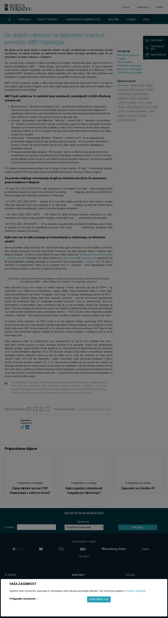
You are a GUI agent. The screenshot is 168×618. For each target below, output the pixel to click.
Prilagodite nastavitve (23, 598)
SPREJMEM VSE (99, 599)
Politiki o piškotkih (136, 590)
